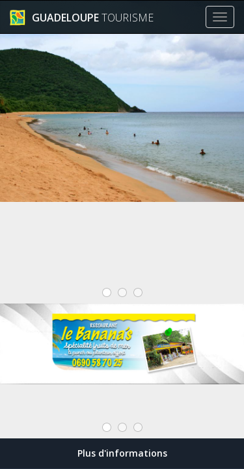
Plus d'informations (122, 453)
